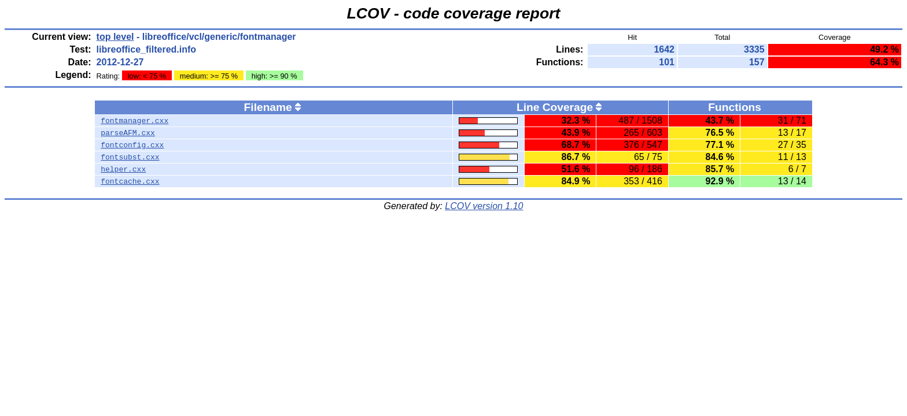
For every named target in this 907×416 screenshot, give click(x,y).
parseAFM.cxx (128, 133)
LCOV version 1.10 (484, 206)
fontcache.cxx (130, 181)
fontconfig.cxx (132, 145)
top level (115, 37)
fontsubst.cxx (130, 157)
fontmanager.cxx (134, 121)
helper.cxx (123, 169)
